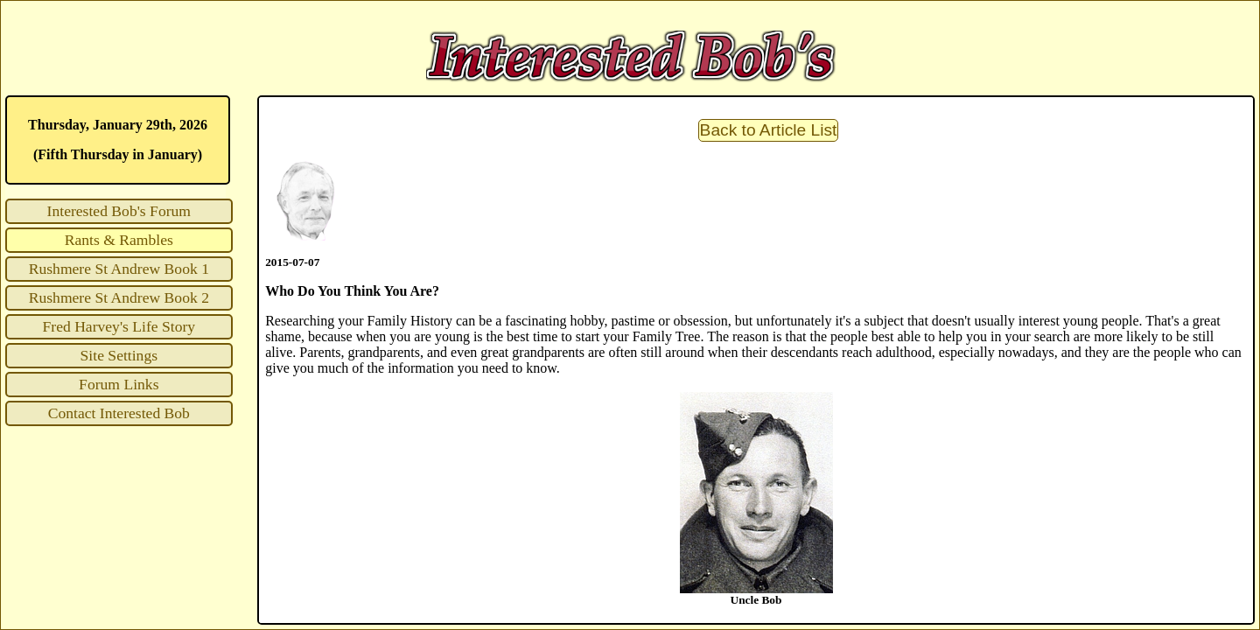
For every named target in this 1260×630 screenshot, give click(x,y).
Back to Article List (768, 130)
